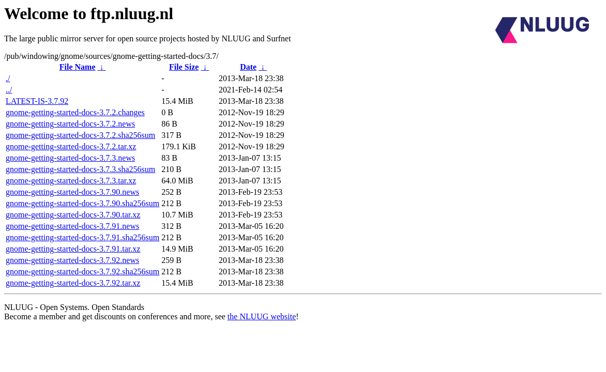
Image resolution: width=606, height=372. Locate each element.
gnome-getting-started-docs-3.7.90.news (72, 192)
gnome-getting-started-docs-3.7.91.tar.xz (73, 248)
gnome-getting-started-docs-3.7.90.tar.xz (73, 214)
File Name (77, 67)
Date (248, 67)
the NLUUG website (262, 316)
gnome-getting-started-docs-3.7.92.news (72, 260)
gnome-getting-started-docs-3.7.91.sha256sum (82, 237)
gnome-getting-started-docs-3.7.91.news (72, 226)
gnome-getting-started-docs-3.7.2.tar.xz (71, 146)
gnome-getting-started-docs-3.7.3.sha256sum (80, 169)
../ (9, 89)
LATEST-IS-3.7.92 (37, 101)
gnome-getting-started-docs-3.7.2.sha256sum (80, 135)
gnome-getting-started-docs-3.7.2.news (70, 123)
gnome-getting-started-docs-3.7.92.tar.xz (73, 282)
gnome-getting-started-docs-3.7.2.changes (75, 112)
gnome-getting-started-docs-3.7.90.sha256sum (82, 203)
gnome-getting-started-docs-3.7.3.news (70, 157)
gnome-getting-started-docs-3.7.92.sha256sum (82, 271)
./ (8, 78)
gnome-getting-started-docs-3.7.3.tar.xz (71, 180)
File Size (184, 67)
